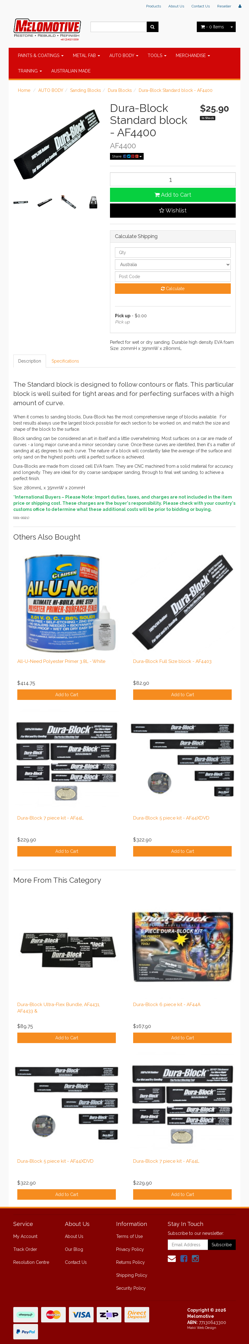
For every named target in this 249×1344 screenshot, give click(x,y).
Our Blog (74, 1249)
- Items (212, 26)
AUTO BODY (123, 55)
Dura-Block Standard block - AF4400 (176, 90)
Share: (127, 156)
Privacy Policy (130, 1249)
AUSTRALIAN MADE (71, 70)
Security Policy (131, 1288)
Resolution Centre (31, 1262)
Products (153, 6)
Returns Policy (130, 1262)
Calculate (172, 288)
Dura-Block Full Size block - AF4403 (172, 661)
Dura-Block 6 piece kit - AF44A (166, 1004)
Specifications (65, 361)
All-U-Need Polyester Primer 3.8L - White (61, 661)
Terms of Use (129, 1236)
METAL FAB (86, 55)
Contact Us (201, 6)
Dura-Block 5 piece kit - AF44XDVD (171, 818)
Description (29, 361)
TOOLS (157, 55)
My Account (25, 1236)
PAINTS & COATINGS (41, 55)
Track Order (25, 1249)
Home (24, 90)
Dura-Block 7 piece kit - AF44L (50, 818)
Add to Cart (172, 194)
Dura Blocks (120, 90)
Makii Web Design (201, 1328)
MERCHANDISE (193, 55)
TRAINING (30, 70)
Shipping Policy (131, 1275)
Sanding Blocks (85, 90)
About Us (176, 6)
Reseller (224, 6)
